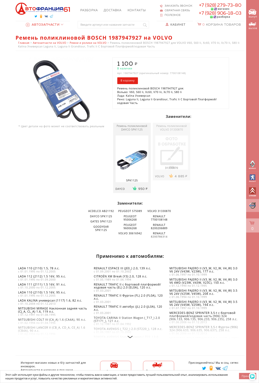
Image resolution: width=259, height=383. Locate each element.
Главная (24, 43)
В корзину (128, 80)
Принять (248, 376)
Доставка (112, 10)
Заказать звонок (178, 6)
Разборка (89, 10)
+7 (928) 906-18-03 (220, 13)
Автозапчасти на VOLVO (49, 43)
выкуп (253, 13)
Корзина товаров (221, 24)
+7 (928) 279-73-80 (220, 5)
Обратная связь (177, 10)
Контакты (137, 10)
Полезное (173, 15)
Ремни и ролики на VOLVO (88, 43)
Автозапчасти (43, 24)
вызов (253, 26)
